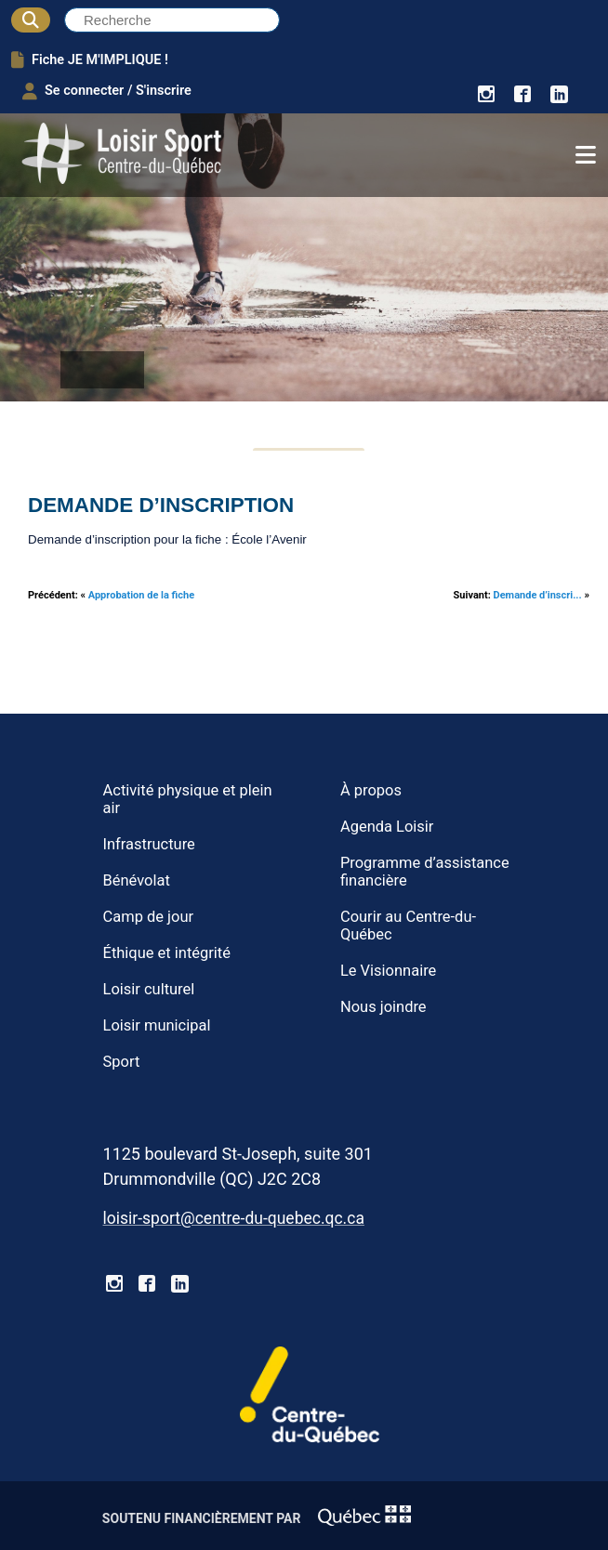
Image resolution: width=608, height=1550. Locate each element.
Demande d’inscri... (538, 595)
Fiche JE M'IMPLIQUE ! (89, 59)
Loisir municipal (157, 1025)
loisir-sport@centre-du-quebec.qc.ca (233, 1218)
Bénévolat (136, 880)
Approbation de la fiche (141, 595)
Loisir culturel (149, 989)
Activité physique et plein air (187, 799)
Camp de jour (148, 917)
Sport (121, 1062)
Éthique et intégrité (167, 953)
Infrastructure (149, 844)
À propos (371, 790)
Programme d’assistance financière (424, 871)
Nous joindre (383, 1007)
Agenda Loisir (387, 826)
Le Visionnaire (388, 970)
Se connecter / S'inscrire (107, 91)
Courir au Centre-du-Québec (408, 925)
